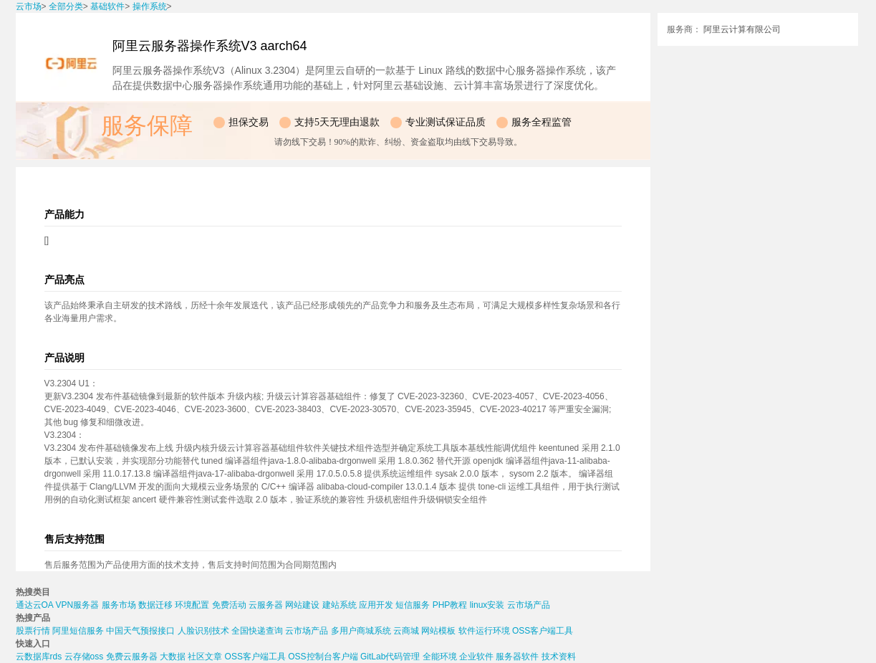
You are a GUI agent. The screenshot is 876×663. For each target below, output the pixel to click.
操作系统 (150, 6)
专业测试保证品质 (445, 122)
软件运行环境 (484, 631)
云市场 (29, 6)
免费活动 (229, 605)
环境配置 (192, 605)
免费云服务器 (132, 657)
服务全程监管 (541, 122)
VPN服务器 (78, 605)
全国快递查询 (257, 631)
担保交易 (248, 122)
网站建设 (302, 605)
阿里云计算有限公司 (742, 29)
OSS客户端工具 (542, 631)
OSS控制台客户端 (322, 657)
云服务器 (266, 605)
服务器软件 (517, 657)
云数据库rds (39, 657)
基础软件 (107, 6)
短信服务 (412, 605)
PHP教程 (450, 605)
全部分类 (66, 6)
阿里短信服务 (78, 631)
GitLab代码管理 (390, 657)
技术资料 (559, 657)
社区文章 (205, 657)
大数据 (173, 657)
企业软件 (476, 657)
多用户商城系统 (361, 631)
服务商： (684, 29)
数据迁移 (155, 605)
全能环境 (440, 657)
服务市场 (119, 605)
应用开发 (376, 605)
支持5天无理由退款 (337, 122)
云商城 (406, 631)
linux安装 (487, 605)
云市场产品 (528, 605)
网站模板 (438, 631)
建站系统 (339, 605)
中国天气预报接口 (140, 631)
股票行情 (33, 631)
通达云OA (35, 605)
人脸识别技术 (203, 631)
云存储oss (84, 657)
